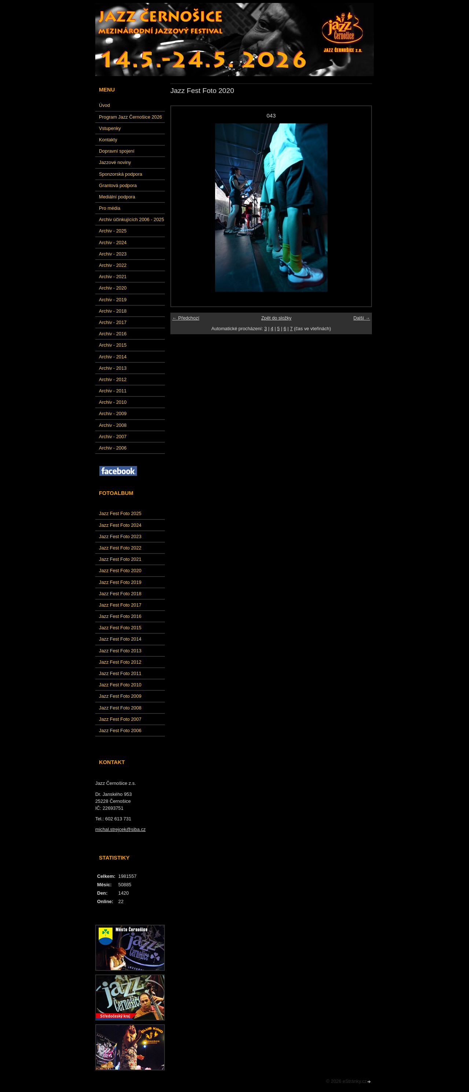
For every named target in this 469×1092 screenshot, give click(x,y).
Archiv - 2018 (112, 311)
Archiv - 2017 (112, 322)
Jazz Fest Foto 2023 (120, 536)
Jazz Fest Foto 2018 (120, 593)
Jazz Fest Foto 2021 (120, 559)
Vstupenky (110, 128)
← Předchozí (185, 318)
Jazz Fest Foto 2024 (120, 525)
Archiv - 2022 (112, 265)
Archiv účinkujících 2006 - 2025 (131, 219)
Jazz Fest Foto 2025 (120, 513)
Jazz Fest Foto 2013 (120, 650)
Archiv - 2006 (112, 448)
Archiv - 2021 (112, 276)
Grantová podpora (118, 185)
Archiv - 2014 (112, 356)
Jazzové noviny (115, 162)
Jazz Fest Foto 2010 (120, 684)
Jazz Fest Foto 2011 (120, 673)
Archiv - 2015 (112, 345)
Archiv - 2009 (112, 413)
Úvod (104, 105)
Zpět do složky (276, 318)
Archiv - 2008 (112, 425)
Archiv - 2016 (112, 333)
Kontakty (108, 139)
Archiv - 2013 (112, 368)
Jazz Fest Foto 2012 (120, 662)
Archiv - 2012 (112, 379)
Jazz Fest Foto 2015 (120, 627)
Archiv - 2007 (112, 436)
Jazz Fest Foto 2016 (120, 616)
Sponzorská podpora (120, 174)
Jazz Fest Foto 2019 (120, 582)
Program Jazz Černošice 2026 (130, 117)
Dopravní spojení (116, 151)
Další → (361, 318)
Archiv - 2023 (112, 254)
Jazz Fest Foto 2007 (120, 719)
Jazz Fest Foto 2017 (120, 605)
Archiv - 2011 (112, 391)
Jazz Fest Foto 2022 (120, 548)
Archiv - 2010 (112, 402)
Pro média (109, 208)
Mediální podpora (117, 197)
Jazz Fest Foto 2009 (120, 696)
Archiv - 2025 (112, 231)
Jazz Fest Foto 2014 (120, 639)
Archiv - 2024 (112, 242)
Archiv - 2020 (112, 288)
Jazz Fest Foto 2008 (120, 708)
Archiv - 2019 (112, 299)
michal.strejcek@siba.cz (120, 829)
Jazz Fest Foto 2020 (120, 570)
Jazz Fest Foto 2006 (120, 730)
